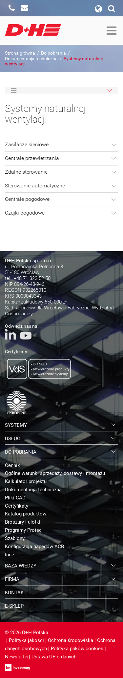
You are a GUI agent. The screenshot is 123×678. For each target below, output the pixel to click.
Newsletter (17, 657)
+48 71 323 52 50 (32, 278)
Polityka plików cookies (77, 649)
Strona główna (20, 53)
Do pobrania (53, 53)
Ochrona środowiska (70, 640)
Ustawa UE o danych (53, 657)
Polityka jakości (26, 640)
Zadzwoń (11, 8)
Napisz (24, 8)
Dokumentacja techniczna (31, 58)
